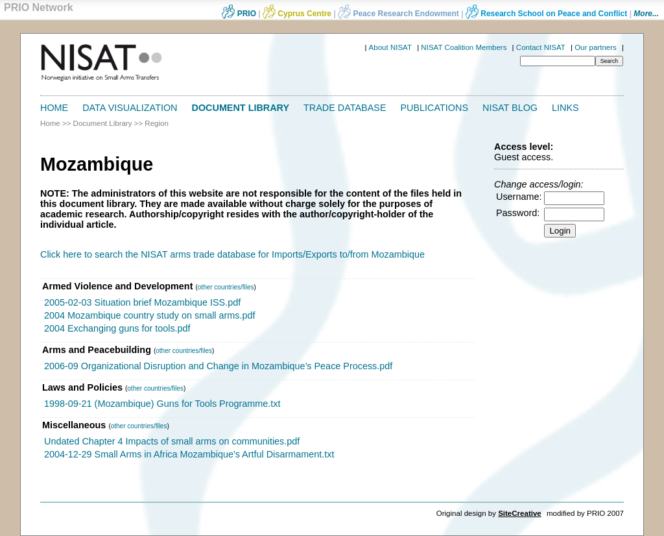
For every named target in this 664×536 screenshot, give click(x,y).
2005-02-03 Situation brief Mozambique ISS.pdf (142, 302)
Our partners (596, 47)
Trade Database (344, 108)
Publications (435, 108)
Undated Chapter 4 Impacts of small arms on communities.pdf (172, 441)
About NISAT (390, 47)
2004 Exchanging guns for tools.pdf (117, 328)
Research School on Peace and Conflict (546, 13)
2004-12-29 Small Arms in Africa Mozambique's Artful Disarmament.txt (189, 454)
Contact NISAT (540, 47)
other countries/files (226, 287)
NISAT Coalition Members (463, 47)
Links (565, 108)
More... (646, 13)
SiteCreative (519, 513)
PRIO (239, 13)
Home (54, 108)
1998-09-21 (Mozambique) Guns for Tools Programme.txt (162, 403)
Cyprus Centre (297, 13)
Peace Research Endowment (399, 13)
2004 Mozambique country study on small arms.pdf (149, 315)
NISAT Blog (510, 108)
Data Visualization (129, 108)
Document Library (241, 108)
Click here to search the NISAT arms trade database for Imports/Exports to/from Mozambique (232, 254)
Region (157, 123)
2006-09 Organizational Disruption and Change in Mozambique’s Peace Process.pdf (218, 366)
